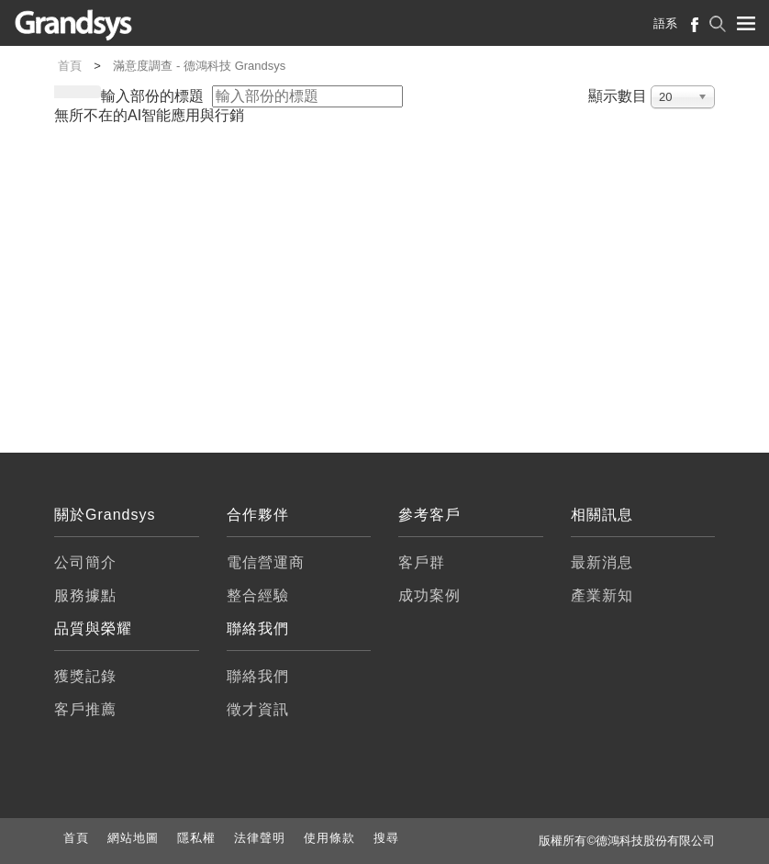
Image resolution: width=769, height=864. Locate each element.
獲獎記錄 (85, 676)
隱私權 (196, 838)
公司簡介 (85, 562)
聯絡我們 (258, 676)
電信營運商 (266, 562)
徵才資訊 (258, 709)
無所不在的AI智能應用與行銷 (149, 115)
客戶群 (421, 562)
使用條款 (329, 838)
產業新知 (602, 595)
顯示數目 (617, 96)
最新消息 (602, 562)
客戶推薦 (85, 709)
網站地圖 (133, 838)
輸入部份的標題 (154, 96)
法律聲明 (259, 838)
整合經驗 (258, 595)
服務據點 (85, 595)
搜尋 (386, 838)
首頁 (76, 838)
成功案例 (429, 595)
